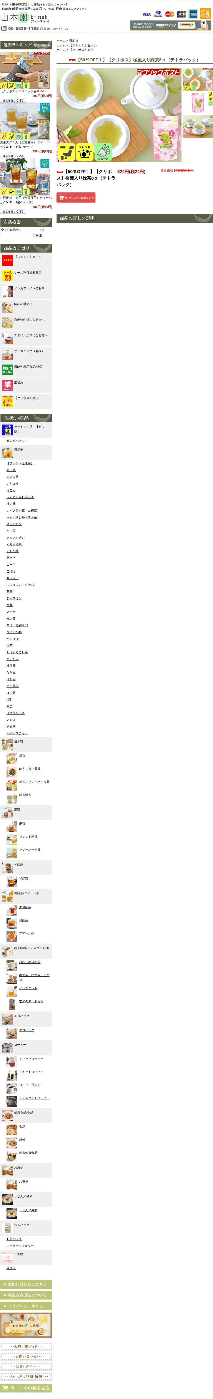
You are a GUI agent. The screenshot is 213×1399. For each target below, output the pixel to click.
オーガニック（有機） (23, 351)
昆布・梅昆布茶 (29, 962)
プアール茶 (26, 933)
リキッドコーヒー (31, 1072)
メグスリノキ (16, 713)
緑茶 (22, 755)
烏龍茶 (23, 920)
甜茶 (10, 645)
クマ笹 (11, 531)
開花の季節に (17, 304)
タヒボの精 (14, 632)
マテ (10, 706)
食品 (22, 1126)
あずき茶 (13, 477)
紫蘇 (10, 591)
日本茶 (73, 40)
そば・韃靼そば (17, 625)
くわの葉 (13, 551)
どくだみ (13, 659)
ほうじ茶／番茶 (29, 768)
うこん (11, 490)
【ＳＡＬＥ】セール (22, 257)
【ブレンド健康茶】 (20, 463)
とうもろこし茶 (17, 652)
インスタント (28, 988)
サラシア (13, 578)
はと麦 (11, 679)
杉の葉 (11, 618)
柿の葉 (11, 504)
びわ (10, 699)
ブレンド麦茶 (28, 836)
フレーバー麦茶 (29, 849)
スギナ (11, 612)
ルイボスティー (17, 733)
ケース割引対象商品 (22, 272)
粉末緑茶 (25, 795)
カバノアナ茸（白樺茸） (23, 510)
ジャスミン (14, 598)
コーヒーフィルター (20, 1245)
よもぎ (11, 719)
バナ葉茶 (13, 686)
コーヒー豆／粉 (29, 1085)
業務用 (12, 382)
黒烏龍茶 (25, 907)
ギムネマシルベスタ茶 (22, 517)
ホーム (61, 40)
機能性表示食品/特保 (22, 366)
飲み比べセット (17, 441)
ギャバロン (14, 524)
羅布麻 (11, 726)
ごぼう (11, 571)
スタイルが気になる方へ (25, 335)
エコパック (26, 1030)
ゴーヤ (11, 564)
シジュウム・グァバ (20, 585)
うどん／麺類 (28, 1210)
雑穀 (22, 1139)
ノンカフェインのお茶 (23, 288)
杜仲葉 (11, 665)
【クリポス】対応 (20, 398)
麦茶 (22, 823)
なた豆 (11, 672)
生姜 (10, 605)
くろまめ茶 (14, 544)
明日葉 (11, 470)
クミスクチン (16, 537)
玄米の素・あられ (31, 1001)
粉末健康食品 (28, 1153)
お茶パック (14, 1239)
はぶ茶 (11, 692)
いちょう (13, 483)
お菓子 (23, 1181)
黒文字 (11, 558)
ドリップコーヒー (31, 1058)
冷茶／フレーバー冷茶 (34, 782)
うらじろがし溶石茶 (20, 497)
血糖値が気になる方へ (23, 319)
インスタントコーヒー (34, 1098)
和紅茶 (23, 878)
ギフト (11, 1268)
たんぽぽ (13, 639)
